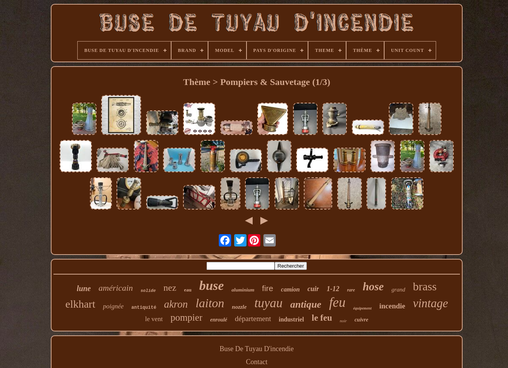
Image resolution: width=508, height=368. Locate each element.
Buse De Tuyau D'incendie (257, 349)
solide (148, 290)
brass (425, 286)
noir (343, 320)
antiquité (144, 307)
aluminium (243, 290)
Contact (256, 362)
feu (337, 302)
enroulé (218, 320)
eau (188, 290)
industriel (291, 319)
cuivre (361, 320)
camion (290, 289)
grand (398, 289)
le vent (154, 319)
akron (176, 304)
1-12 (332, 289)
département (253, 319)
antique (305, 304)
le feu (322, 318)
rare (351, 290)
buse (211, 285)
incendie (392, 306)
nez (169, 288)
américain (115, 288)
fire (267, 288)
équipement (362, 308)
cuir (313, 289)
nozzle (239, 307)
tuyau (268, 303)
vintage (430, 303)
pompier (186, 317)
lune (84, 288)
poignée (113, 306)
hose (373, 286)
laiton (209, 303)
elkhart (80, 304)
